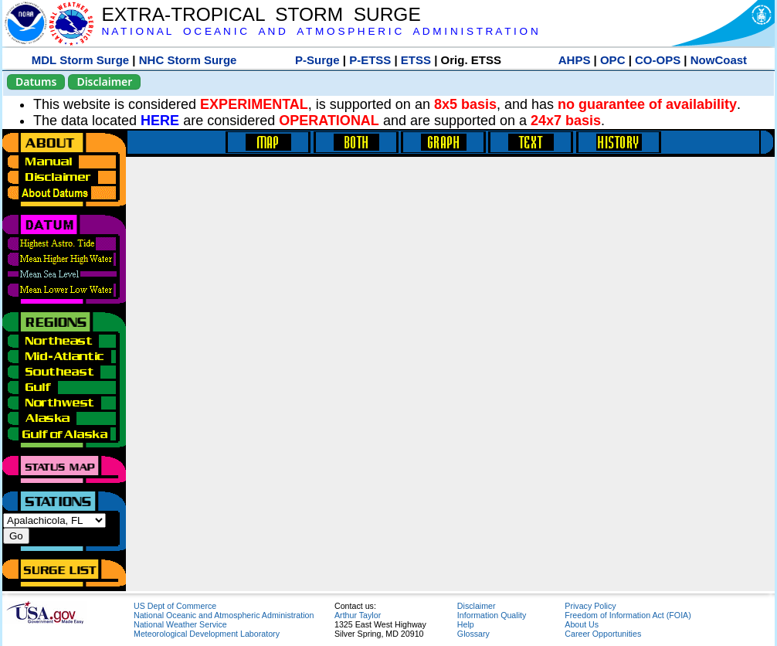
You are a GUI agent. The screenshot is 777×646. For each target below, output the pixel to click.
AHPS (574, 59)
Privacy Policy (590, 605)
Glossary (473, 633)
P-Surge (317, 59)
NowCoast (718, 59)
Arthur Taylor (357, 615)
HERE (160, 120)
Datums (35, 81)
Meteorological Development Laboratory (207, 633)
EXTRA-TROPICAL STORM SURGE (260, 14)
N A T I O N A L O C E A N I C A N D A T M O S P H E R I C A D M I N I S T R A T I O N (319, 31)
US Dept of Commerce (175, 605)
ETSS (416, 59)
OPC (613, 59)
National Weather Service (180, 624)
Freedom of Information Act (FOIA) (627, 615)
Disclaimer (104, 81)
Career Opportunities (603, 633)
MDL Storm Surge (80, 59)
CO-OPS (657, 59)
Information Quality (491, 615)
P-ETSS (370, 59)
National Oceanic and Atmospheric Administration (224, 615)
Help (465, 624)
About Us (582, 624)
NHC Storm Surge (188, 59)
